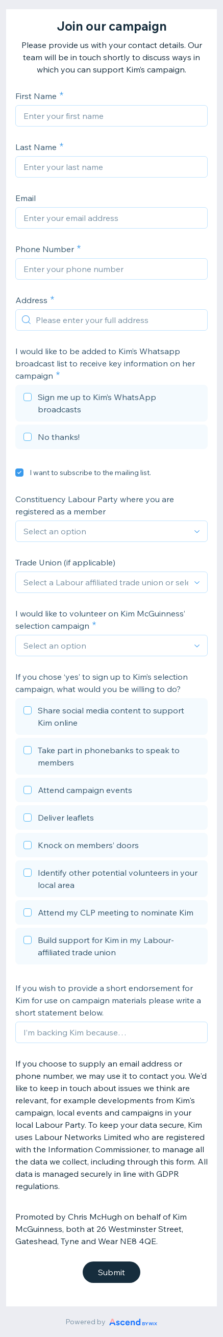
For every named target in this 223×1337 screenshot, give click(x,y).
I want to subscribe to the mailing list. (90, 472)
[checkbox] (111, 405)
